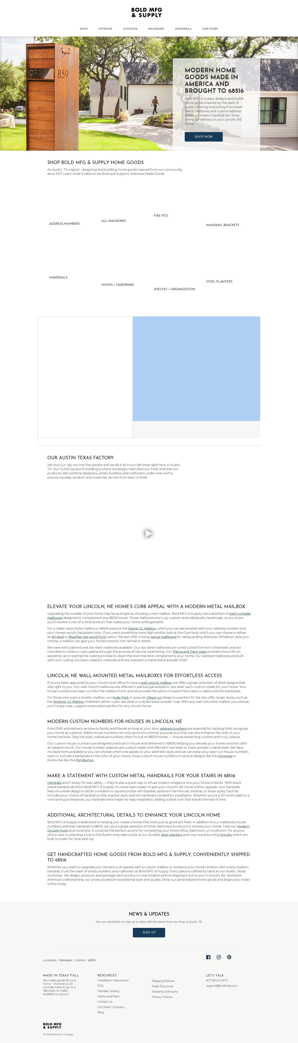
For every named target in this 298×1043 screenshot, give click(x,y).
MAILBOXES (156, 29)
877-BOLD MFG (217, 980)
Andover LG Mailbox (68, 702)
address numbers (173, 728)
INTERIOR (105, 29)
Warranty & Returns (165, 991)
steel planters (171, 835)
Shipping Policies (163, 981)
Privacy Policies (162, 997)
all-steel (58, 637)
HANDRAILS (183, 29)
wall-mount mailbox (156, 683)
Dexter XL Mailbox (142, 628)
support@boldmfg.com (221, 985)
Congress (225, 756)
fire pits (225, 835)
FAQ (100, 985)
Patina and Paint (108, 996)
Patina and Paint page (190, 652)
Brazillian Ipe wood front (88, 637)
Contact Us (104, 1001)
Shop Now (204, 137)
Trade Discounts (162, 986)
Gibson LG (154, 697)
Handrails (54, 783)
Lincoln (80, 960)
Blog (100, 1012)
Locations (49, 960)
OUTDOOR (130, 29)
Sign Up (149, 932)
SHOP (84, 29)
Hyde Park (121, 697)
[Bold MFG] (147, 13)
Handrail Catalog (108, 991)
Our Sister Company (110, 1007)
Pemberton (85, 760)
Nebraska (65, 960)
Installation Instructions (112, 980)
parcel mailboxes (163, 637)
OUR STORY (210, 29)
